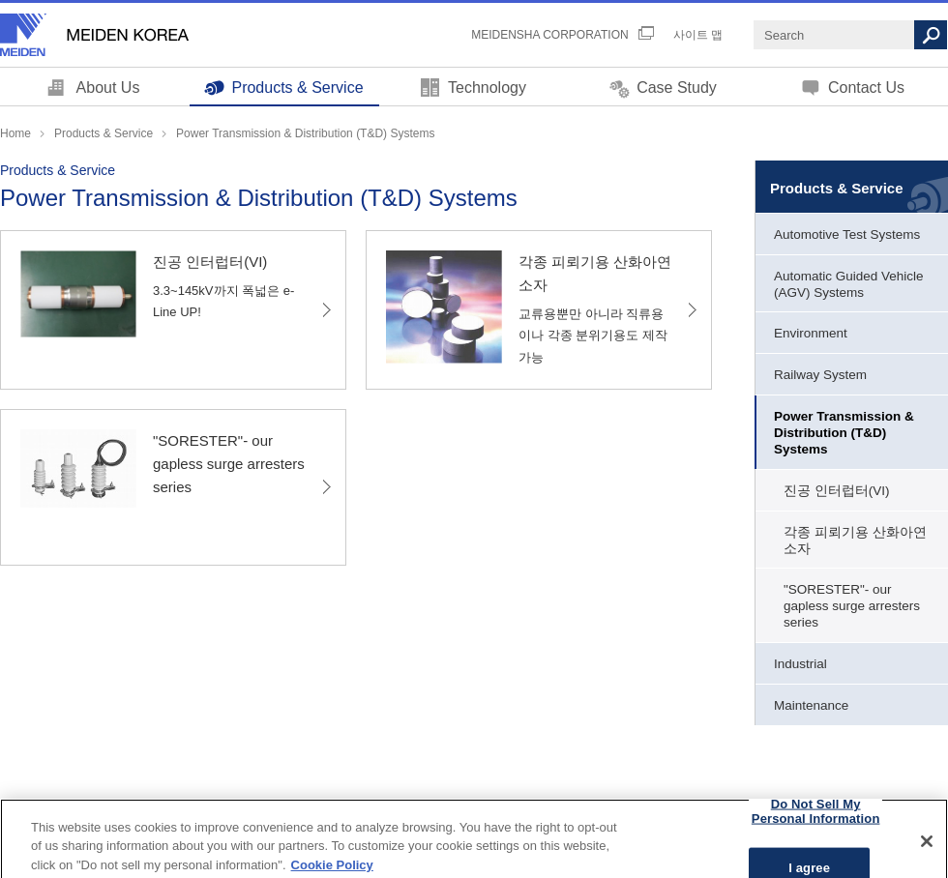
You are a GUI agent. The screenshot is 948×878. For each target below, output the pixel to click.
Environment (810, 333)
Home (15, 133)
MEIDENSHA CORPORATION (549, 35)
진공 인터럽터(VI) (837, 490)
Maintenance (811, 705)
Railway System (820, 374)
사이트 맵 (698, 35)
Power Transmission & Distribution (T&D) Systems (844, 432)
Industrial (800, 664)
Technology (487, 87)
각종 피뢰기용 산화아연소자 (855, 540)
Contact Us (866, 87)
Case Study (677, 87)
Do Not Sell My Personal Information (816, 820)
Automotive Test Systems (847, 234)
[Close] (926, 850)
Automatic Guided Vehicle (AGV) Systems (849, 284)
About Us (108, 87)
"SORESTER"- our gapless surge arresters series (852, 605)
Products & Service (297, 87)
